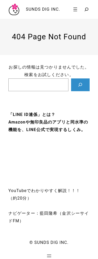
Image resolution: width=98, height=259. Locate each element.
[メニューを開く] (75, 9)
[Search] (80, 84)
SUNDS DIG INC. (43, 9)
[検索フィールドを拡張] (86, 9)
